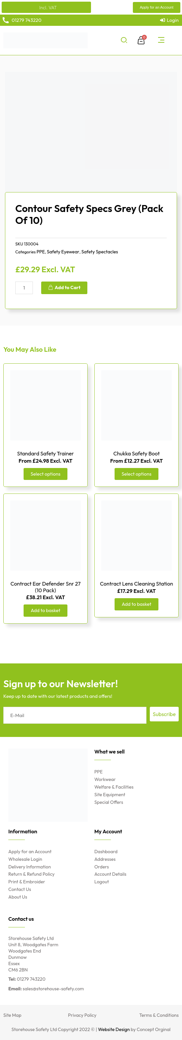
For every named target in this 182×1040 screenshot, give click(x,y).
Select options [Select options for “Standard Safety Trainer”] (45, 474)
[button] (156, 7)
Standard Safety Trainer (45, 453)
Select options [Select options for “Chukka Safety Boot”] (136, 474)
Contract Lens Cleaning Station (136, 583)
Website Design (114, 1029)
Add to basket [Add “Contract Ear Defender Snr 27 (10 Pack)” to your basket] (45, 610)
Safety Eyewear (63, 252)
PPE (41, 252)
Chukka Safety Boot (136, 453)
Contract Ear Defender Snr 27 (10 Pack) (45, 586)
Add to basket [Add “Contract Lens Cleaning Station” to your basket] (136, 604)
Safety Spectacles (99, 252)
